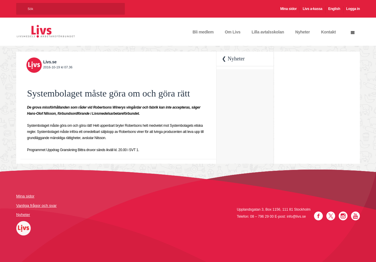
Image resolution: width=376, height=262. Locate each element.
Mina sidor (288, 9)
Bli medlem (203, 32)
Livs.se (49, 62)
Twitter (330, 216)
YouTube (355, 216)
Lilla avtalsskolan (267, 32)
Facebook (318, 216)
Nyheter (302, 32)
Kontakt (328, 32)
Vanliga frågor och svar (36, 205)
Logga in (353, 9)
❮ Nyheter (233, 59)
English (334, 9)
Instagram (343, 216)
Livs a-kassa (312, 9)
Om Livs (232, 32)
